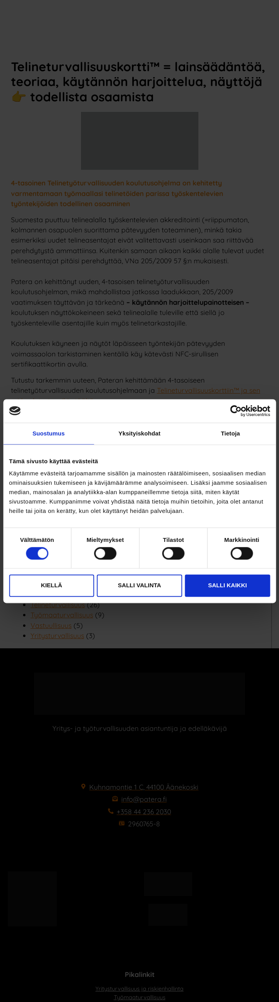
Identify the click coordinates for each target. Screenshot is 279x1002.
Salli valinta (139, 585)
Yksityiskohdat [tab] (139, 433)
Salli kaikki (227, 585)
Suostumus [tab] (48, 433)
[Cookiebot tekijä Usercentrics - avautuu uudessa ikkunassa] (236, 411)
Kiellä (51, 585)
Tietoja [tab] (230, 433)
